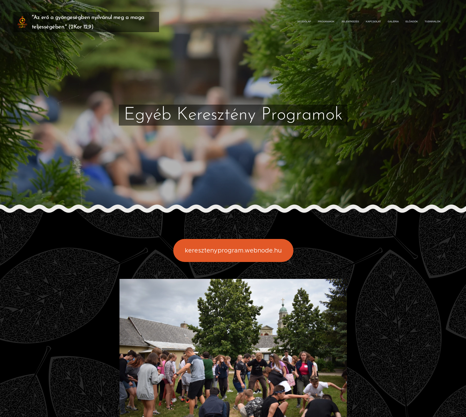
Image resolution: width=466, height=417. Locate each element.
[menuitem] (399, 22)
